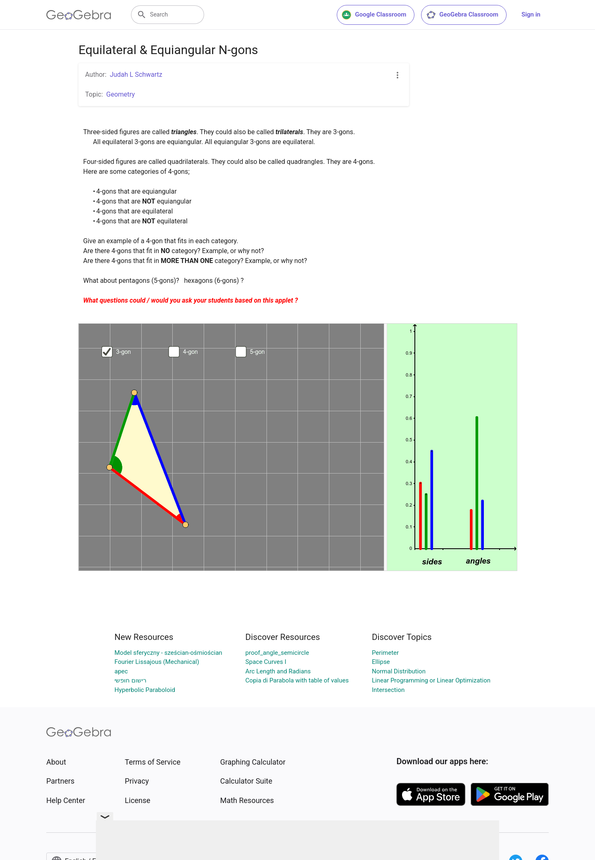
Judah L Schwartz (136, 74)
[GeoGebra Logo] (78, 15)
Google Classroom (374, 15)
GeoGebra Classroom (462, 15)
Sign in (530, 14)
